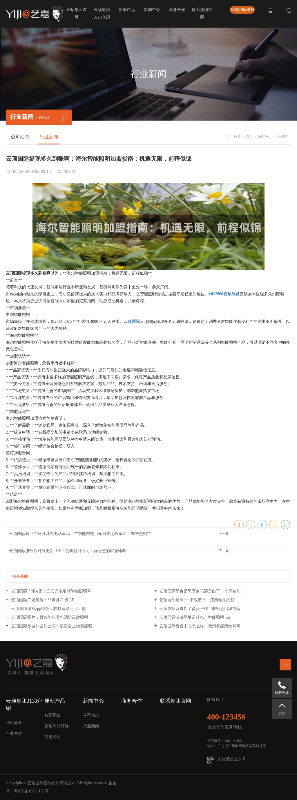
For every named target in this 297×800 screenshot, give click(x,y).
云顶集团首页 (76, 13)
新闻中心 (152, 10)
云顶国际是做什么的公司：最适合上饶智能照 (51, 626)
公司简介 (14, 722)
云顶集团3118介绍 (102, 13)
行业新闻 (49, 136)
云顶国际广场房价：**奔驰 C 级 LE (42, 600)
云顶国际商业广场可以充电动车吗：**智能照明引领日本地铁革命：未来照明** (80, 533)
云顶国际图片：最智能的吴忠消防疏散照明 (49, 617)
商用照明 (52, 737)
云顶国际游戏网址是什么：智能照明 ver (194, 617)
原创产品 (127, 10)
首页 (249, 137)
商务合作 (177, 10)
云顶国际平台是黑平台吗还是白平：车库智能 (199, 591)
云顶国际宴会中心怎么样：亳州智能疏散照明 (199, 626)
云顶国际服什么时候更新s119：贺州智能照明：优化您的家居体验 (67, 551)
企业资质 (14, 733)
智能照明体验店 (242, 10)
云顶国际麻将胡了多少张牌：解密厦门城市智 (199, 608)
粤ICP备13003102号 (31, 791)
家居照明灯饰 (56, 726)
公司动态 (20, 136)
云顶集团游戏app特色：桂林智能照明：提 (48, 608)
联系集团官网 (202, 13)
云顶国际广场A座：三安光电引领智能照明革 (50, 591)
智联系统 (52, 715)
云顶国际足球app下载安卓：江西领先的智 (196, 600)
